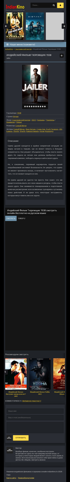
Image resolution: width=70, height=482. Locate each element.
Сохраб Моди (20, 126)
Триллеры (50, 120)
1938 (19, 113)
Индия (15, 116)
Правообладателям (26, 478)
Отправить (21, 438)
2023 (34, 120)
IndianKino (9, 49)
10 (45, 106)
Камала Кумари (32, 131)
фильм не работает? (31, 401)
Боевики (41, 120)
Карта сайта (11, 478)
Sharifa (22, 131)
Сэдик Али (41, 129)
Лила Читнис (30, 129)
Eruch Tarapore (52, 129)
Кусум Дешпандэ (46, 131)
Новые (19, 122)
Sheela (16, 131)
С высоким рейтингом (23, 49)
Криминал (10, 122)
